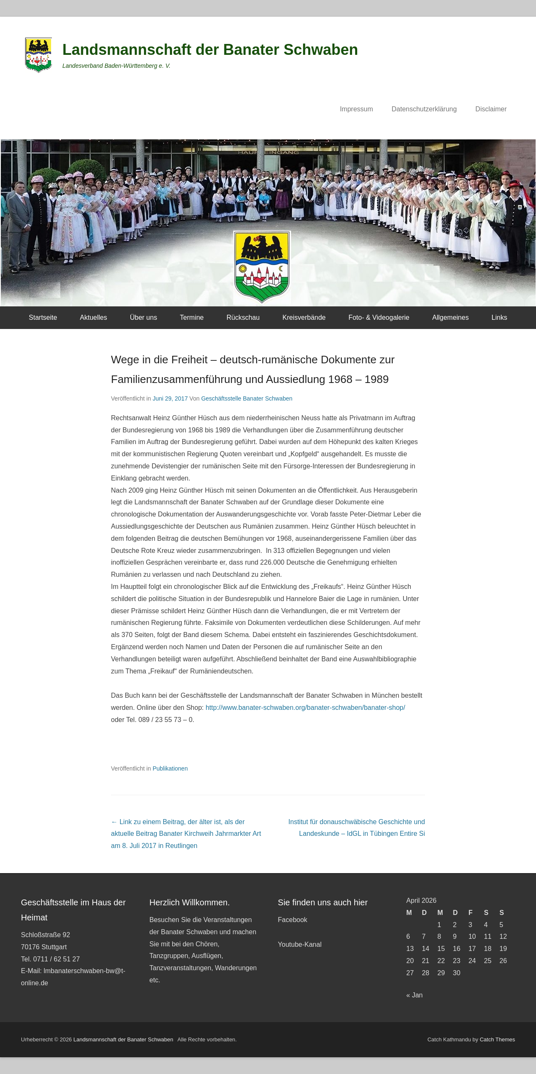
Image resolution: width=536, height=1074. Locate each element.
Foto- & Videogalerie (379, 317)
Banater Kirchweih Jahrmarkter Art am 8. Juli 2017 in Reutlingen (186, 834)
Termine (192, 317)
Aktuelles (93, 317)
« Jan (414, 995)
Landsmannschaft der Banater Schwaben (210, 49)
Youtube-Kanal (300, 944)
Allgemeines (450, 317)
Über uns (143, 317)
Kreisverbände (304, 317)
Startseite (43, 317)
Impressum (356, 109)
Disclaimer (491, 109)
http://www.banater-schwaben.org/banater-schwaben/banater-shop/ (305, 707)
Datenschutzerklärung (424, 109)
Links (499, 317)
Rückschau (243, 317)
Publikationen (170, 768)
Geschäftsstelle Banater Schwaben (246, 398)
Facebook (292, 919)
